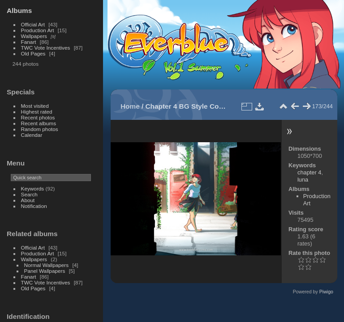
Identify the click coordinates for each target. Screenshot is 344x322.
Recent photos (38, 117)
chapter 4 (309, 172)
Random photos (39, 129)
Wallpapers (34, 36)
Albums (19, 10)
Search (29, 194)
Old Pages (33, 53)
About (28, 200)
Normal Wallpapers (46, 265)
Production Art (37, 30)
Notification (34, 206)
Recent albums (38, 123)
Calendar (32, 135)
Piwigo (326, 291)
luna (302, 179)
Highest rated (36, 111)
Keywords (32, 188)
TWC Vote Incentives (45, 48)
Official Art (33, 24)
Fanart (28, 42)
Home (130, 106)
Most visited (35, 106)
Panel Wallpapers (44, 271)
